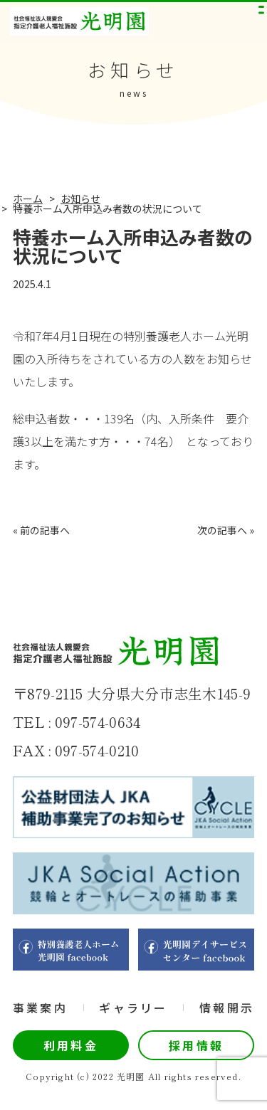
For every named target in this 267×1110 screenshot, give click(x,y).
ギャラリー (133, 1007)
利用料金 (70, 1045)
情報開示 (226, 1007)
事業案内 (40, 1007)
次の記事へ (222, 530)
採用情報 (196, 1045)
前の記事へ (45, 530)
